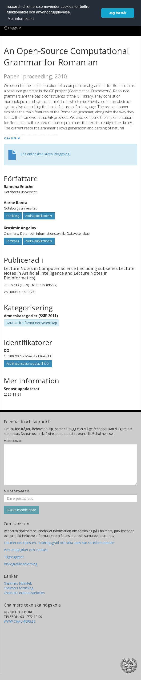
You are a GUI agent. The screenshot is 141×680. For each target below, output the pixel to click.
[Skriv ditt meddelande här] (70, 464)
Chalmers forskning (18, 588)
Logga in (12, 28)
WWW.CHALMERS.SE (20, 621)
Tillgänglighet (14, 557)
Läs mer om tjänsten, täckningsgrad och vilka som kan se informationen (59, 542)
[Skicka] (21, 510)
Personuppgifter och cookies (26, 549)
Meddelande (13, 441)
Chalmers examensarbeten (24, 592)
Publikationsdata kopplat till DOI (27, 364)
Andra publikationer (38, 216)
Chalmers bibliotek (18, 583)
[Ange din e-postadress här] (70, 498)
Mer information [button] (21, 19)
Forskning (12, 216)
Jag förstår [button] (117, 13)
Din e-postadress (16, 491)
